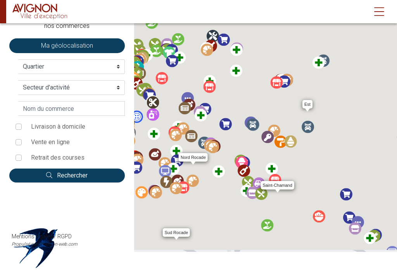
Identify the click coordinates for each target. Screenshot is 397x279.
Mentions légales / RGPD (67, 205)
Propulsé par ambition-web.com (67, 213)
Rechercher (67, 175)
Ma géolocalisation (67, 45)
